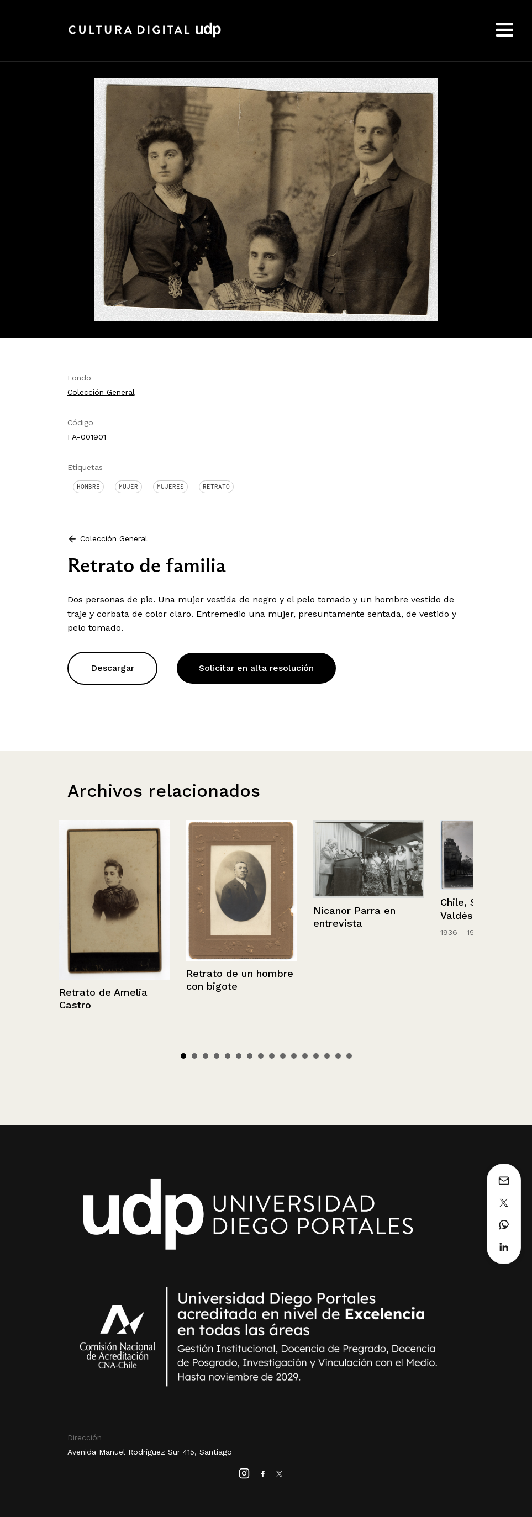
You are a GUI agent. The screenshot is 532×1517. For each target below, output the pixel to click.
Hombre (88, 486)
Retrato (216, 486)
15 (338, 1056)
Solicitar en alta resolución (256, 668)
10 (283, 1056)
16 (349, 1056)
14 (327, 1056)
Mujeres (170, 486)
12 (305, 1056)
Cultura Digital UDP (144, 36)
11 (294, 1056)
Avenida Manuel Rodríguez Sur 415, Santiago (149, 1451)
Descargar (112, 668)
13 (316, 1056)
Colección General (101, 392)
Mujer (128, 486)
